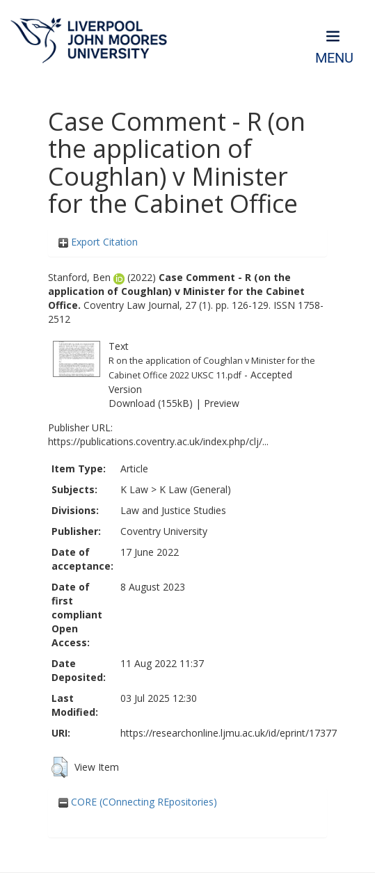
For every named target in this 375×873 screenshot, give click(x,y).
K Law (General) (195, 489)
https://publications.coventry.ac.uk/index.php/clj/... (158, 441)
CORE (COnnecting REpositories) (137, 801)
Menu (334, 58)
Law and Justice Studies (173, 510)
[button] (59, 767)
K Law (134, 489)
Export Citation (98, 241)
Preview (221, 403)
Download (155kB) (151, 403)
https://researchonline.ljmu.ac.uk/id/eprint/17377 (228, 732)
